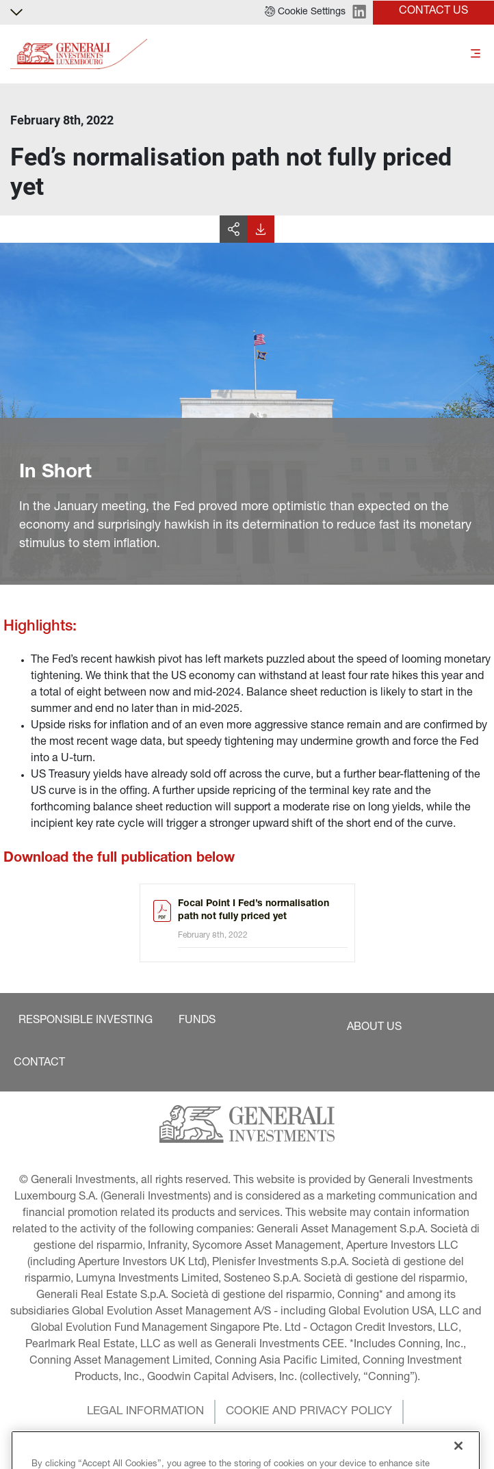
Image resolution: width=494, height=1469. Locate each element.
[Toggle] (475, 54)
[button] (305, 12)
